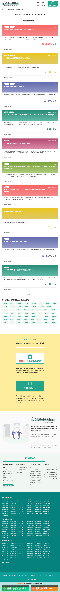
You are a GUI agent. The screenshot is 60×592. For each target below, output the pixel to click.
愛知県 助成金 (38, 527)
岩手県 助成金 (21, 521)
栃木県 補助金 (21, 502)
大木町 (26, 306)
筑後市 (46, 316)
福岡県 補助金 (30, 511)
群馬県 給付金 (30, 545)
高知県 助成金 (21, 533)
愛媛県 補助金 (13, 511)
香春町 (53, 322)
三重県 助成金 (46, 527)
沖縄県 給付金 (39, 557)
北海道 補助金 (5, 500)
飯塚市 (46, 322)
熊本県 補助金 (5, 513)
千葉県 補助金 (46, 502)
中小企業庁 (11, 565)
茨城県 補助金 (13, 502)
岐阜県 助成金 (21, 527)
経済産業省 (4, 565)
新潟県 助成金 (22, 525)
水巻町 (53, 313)
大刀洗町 (12, 306)
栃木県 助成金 (21, 523)
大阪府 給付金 (21, 551)
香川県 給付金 (5, 555)
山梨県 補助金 (5, 506)
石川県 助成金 (39, 525)
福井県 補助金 (47, 503)
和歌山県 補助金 (46, 507)
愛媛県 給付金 (13, 555)
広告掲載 (33, 575)
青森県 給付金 (13, 543)
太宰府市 (49, 306)
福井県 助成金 (47, 525)
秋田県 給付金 (38, 543)
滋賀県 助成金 (5, 529)
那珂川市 (26, 322)
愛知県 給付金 (38, 549)
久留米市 (19, 303)
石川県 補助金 (39, 503)
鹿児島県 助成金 (30, 535)
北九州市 (34, 303)
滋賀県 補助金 (5, 507)
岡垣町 (39, 310)
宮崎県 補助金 (21, 513)
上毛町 (5, 303)
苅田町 (52, 319)
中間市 (11, 303)
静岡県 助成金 (30, 527)
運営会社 (5, 575)
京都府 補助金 (13, 507)
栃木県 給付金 (21, 545)
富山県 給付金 (31, 547)
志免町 (19, 313)
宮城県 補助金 (30, 500)
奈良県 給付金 (38, 551)
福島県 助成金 (5, 523)
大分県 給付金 (13, 557)
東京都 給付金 (5, 547)
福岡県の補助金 (11, 9)
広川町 (12, 313)
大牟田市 (34, 306)
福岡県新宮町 (7, 232)
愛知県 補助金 (38, 506)
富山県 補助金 (31, 503)
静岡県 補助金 (30, 506)
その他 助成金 (5, 537)
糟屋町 (25, 319)
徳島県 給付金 (46, 553)
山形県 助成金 (46, 521)
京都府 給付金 (13, 551)
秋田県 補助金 (38, 500)
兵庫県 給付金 (30, 551)
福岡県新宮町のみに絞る (28, 20)
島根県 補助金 (13, 509)
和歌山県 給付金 (46, 551)
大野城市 (41, 306)
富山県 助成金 (31, 525)
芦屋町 (45, 319)
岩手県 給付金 (21, 543)
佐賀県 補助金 (38, 511)
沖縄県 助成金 (39, 535)
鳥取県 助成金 (5, 531)
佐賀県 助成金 (38, 533)
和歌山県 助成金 (46, 529)
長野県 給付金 (13, 549)
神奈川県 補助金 (13, 503)
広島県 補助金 (30, 509)
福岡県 (6, 49)
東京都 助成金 (5, 525)
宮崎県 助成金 (21, 535)
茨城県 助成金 (13, 523)
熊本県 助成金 (5, 535)
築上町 (5, 319)
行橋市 (5, 322)
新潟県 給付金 (22, 547)
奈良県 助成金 (38, 529)
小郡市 (32, 310)
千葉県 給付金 (46, 545)
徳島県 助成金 (46, 531)
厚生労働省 (18, 565)
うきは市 (53, 310)
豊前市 (11, 322)
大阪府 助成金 (21, 529)
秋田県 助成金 (38, 521)
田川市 (5, 316)
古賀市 (41, 303)
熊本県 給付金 (5, 557)
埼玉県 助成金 (38, 523)
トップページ (3, 9)
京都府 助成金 (13, 529)
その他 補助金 (5, 515)
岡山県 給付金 (21, 553)
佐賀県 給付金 (38, 555)
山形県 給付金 (46, 543)
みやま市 (6, 313)
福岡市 (26, 316)
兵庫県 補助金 (30, 507)
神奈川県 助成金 (13, 525)
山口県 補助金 (38, 509)
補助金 (10, 49)
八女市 (26, 303)
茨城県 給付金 (13, 545)
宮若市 (18, 310)
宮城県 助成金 (30, 521)
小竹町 (25, 310)
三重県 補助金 (46, 506)
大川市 (19, 306)
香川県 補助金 (5, 511)
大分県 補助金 (13, 513)
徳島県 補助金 (46, 509)
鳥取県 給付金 (5, 553)
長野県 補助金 (13, 506)
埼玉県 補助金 (38, 502)
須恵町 (40, 322)
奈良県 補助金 (38, 507)
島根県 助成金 (13, 531)
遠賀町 (18, 322)
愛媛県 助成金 (13, 533)
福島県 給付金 (5, 545)
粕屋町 (18, 319)
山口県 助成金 (38, 531)
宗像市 (11, 310)
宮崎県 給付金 (21, 557)
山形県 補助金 (46, 500)
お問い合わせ (52, 575)
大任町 (5, 306)
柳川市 (40, 313)
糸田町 (39, 319)
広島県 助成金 (30, 531)
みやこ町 (12, 316)
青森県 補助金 (13, 500)
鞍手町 (33, 322)
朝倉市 (33, 313)
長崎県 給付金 (46, 555)
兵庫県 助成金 (30, 529)
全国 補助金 (46, 513)
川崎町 (45, 310)
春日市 (26, 313)
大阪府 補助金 (21, 507)
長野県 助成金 (13, 527)
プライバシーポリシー (24, 575)
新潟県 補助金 (22, 503)
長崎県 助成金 (46, 533)
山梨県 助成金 (5, 527)
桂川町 (46, 313)
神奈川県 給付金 (13, 547)
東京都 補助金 (5, 503)
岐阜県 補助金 (21, 506)
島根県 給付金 (13, 553)
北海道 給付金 (5, 543)
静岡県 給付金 (30, 549)
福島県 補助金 (5, 502)
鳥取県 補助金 (5, 509)
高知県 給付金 (21, 555)
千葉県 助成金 (46, 523)
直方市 (19, 316)
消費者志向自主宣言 (42, 575)
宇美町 (5, 310)
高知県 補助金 (21, 511)
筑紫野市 (54, 316)
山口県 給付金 (38, 553)
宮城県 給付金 (30, 543)
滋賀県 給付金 (5, 551)
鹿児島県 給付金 (30, 557)
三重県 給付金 (46, 549)
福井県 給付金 (47, 547)
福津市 (40, 316)
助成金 (13, 232)
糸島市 (32, 319)
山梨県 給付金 (5, 549)
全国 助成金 (46, 535)
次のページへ (30, 294)
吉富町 (47, 303)
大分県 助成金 (13, 535)
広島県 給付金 (30, 553)
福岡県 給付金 (30, 555)
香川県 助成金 (5, 533)
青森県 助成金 (13, 521)
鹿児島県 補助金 (30, 513)
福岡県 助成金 (30, 533)
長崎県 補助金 (46, 511)
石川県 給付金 (39, 547)
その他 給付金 (5, 559)
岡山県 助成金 (21, 531)
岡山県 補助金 (21, 509)
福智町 (33, 316)
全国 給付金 (46, 557)
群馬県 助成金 (30, 523)
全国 (5, 106)
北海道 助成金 (5, 521)
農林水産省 (25, 565)
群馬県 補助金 (30, 502)
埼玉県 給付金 (38, 545)
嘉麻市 (54, 303)
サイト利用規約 (12, 575)
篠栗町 (11, 319)
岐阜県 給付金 (21, 549)
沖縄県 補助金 (39, 513)
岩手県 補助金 (21, 500)
